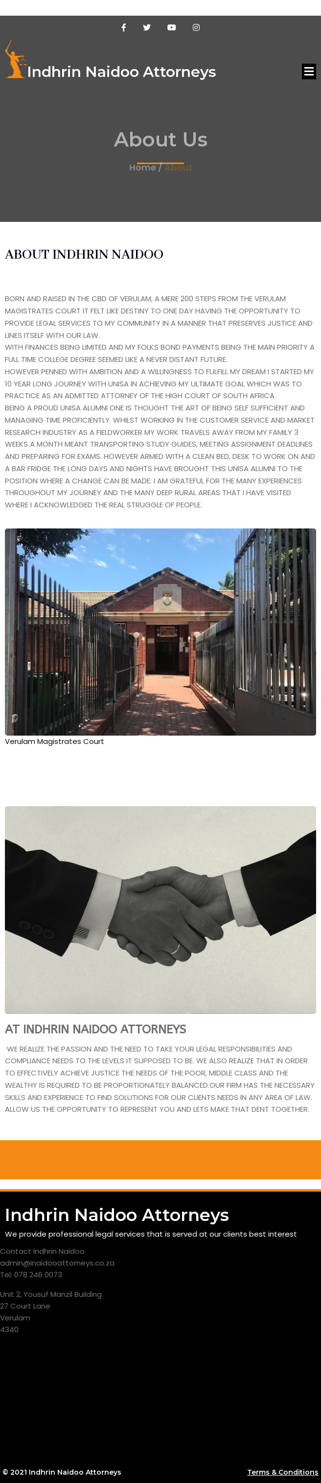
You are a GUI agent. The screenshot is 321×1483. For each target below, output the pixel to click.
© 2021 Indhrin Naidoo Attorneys (61, 1472)
